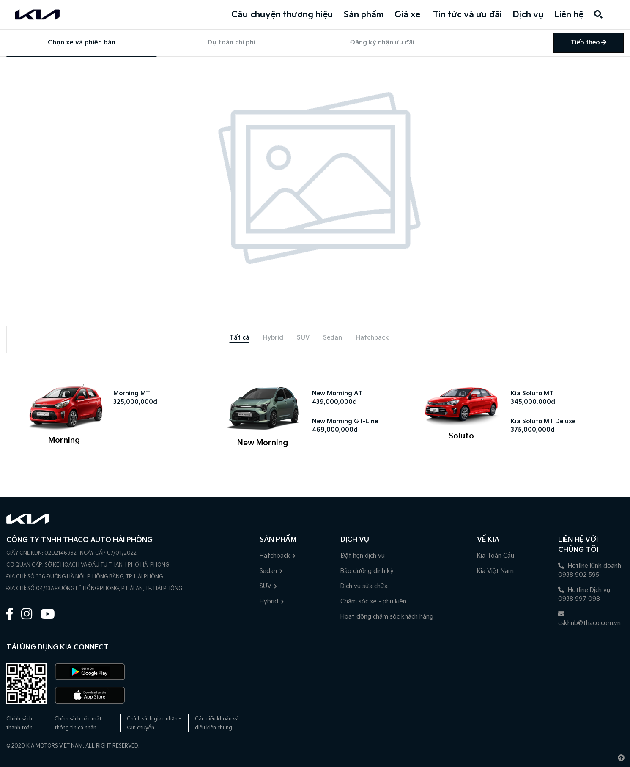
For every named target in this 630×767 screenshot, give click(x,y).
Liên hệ (568, 15)
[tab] (239, 337)
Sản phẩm (364, 15)
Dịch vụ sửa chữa (364, 586)
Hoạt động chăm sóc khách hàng (386, 616)
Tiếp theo (588, 42)
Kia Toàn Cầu (495, 555)
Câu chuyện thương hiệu (282, 15)
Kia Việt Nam (495, 571)
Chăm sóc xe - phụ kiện (373, 601)
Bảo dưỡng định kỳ (367, 571)
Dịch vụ (528, 15)
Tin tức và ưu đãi (467, 15)
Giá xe (407, 15)
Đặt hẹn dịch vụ (362, 555)
